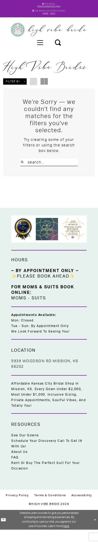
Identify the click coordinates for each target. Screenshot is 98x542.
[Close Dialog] (93, 532)
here (66, 538)
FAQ (15, 469)
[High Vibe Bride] (49, 39)
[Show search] (58, 51)
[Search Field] (49, 171)
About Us (19, 464)
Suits (55, 21)
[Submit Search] (24, 171)
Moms (43, 21)
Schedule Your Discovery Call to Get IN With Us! (46, 456)
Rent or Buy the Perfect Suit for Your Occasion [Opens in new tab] (45, 478)
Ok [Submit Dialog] (5, 531)
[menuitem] (40, 51)
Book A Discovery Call (48, 9)
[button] (40, 51)
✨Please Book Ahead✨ (43, 289)
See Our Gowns (25, 447)
